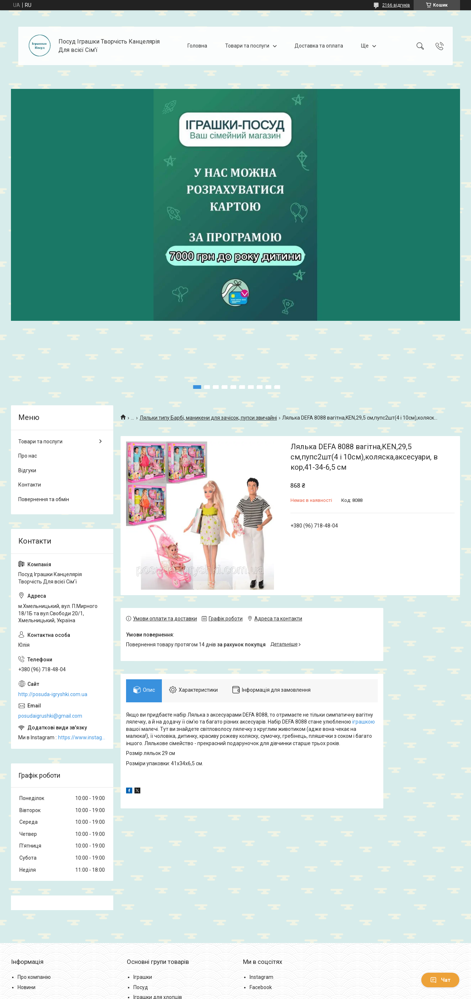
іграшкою (363, 722)
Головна (197, 46)
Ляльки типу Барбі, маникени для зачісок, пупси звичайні (208, 418)
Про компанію (34, 977)
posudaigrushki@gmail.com (50, 716)
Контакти (29, 485)
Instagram (261, 977)
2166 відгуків (396, 5)
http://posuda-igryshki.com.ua (52, 694)
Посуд (140, 987)
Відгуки (27, 470)
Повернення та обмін (43, 499)
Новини (26, 987)
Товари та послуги (247, 46)
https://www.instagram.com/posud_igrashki (82, 737)
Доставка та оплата (319, 46)
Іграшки (142, 977)
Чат (440, 980)
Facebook (261, 987)
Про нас (27, 456)
